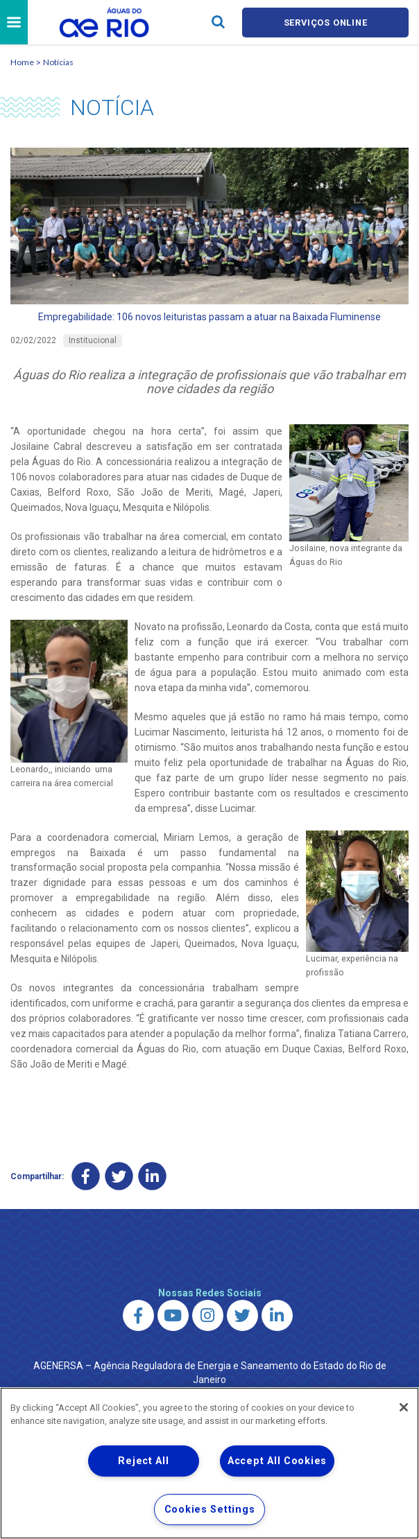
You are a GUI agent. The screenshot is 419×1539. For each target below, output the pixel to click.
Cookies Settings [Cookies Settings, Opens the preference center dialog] (209, 1509)
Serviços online (325, 22)
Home (22, 62)
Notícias (58, 62)
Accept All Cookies (277, 1461)
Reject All (143, 1461)
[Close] (403, 1407)
